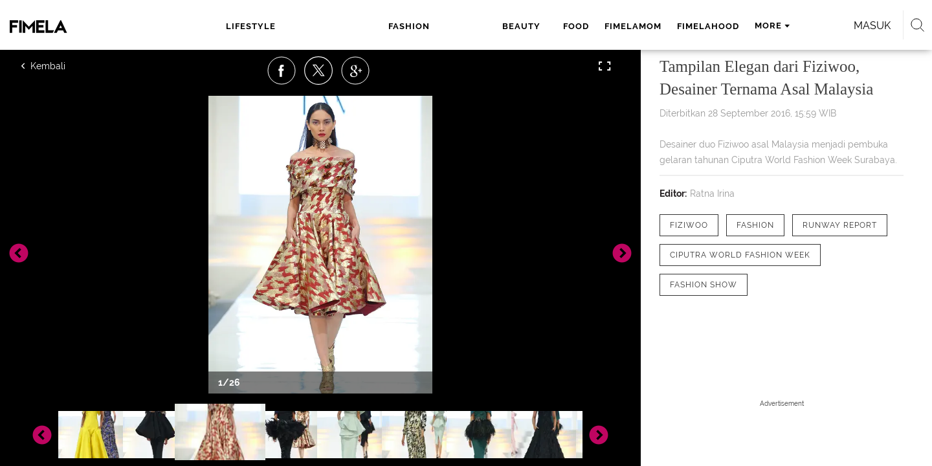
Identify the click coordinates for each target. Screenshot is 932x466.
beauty (379, 26)
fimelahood (558, 26)
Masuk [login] (763, 25)
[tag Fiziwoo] (689, 225)
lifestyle (262, 26)
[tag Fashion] (755, 225)
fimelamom (483, 26)
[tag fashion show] (703, 284)
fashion (323, 26)
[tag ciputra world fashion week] (740, 255)
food (426, 26)
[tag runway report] (840, 225)
